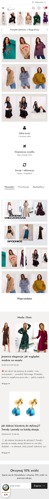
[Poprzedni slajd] (2, 30)
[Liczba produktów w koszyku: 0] (44, 8)
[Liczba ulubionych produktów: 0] (39, 8)
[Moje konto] (39, 2)
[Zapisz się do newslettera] (16, 486)
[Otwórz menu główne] (3, 7)
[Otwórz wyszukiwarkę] (33, 8)
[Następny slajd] (47, 30)
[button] (9, 188)
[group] (24, 19)
